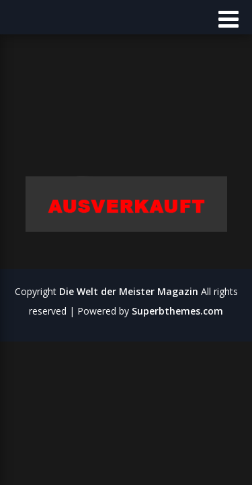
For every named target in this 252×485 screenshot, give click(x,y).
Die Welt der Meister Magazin (128, 291)
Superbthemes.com (177, 310)
